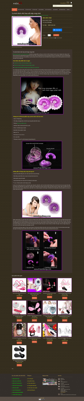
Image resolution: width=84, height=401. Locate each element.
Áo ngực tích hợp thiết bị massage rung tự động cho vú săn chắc (26, 67)
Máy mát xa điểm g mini (21, 123)
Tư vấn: (45, 25)
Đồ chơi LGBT (35, 9)
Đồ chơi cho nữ (28, 9)
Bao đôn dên (55, 9)
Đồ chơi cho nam (21, 9)
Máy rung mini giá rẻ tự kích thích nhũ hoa (21, 54)
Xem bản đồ (63, 392)
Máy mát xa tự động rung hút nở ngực (49, 293)
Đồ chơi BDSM (41, 9)
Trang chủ (14, 9)
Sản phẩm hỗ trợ (62, 9)
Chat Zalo (58, 30)
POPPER (68, 9)
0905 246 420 (51, 25)
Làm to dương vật (48, 9)
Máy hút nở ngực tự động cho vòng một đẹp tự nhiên (24, 65)
